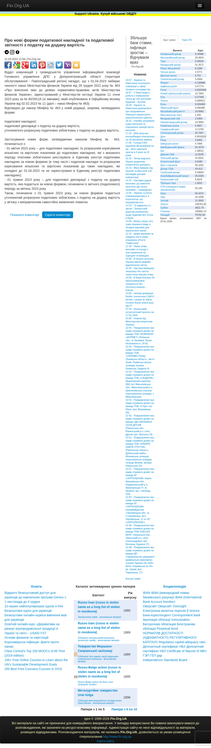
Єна (162, 97)
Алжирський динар (170, 54)
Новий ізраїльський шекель (175, 93)
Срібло (164, 207)
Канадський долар (170, 64)
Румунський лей (169, 179)
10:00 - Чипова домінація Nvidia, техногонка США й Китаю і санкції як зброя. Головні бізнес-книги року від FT (140, 299)
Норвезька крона (169, 125)
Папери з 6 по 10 (124, 709)
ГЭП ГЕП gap (152, 655)
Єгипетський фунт (170, 161)
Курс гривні (169, 40)
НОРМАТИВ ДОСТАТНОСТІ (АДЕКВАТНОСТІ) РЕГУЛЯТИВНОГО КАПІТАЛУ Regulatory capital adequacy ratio (174, 637)
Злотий (164, 200)
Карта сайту (105, 741)
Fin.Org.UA (18, 5)
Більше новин (133, 578)
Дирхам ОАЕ (167, 154)
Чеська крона (167, 72)
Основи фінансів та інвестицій (26, 637)
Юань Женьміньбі (170, 68)
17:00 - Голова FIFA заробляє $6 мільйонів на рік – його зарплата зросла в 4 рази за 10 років (140, 149)
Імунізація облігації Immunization (166, 619)
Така (162, 61)
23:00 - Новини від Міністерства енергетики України (139, 321)
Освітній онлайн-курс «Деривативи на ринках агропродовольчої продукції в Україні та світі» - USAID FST (31, 628)
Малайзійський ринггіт (172, 111)
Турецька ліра (168, 183)
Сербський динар (170, 172)
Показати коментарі (24, 215)
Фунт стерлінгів (168, 165)
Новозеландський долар (173, 122)
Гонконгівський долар (172, 79)
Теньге (164, 100)
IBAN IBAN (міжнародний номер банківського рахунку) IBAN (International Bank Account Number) (172, 597)
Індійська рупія (168, 86)
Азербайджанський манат (174, 176)
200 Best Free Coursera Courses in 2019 (33, 669)
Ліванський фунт (169, 107)
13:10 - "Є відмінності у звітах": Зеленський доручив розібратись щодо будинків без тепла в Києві (139, 211)
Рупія (163, 89)
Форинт (164, 82)
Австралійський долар (172, 57)
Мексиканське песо (171, 115)
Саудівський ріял (169, 129)
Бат (162, 150)
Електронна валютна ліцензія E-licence (171, 610)
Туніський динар (169, 158)
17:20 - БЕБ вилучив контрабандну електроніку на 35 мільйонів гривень (140, 136)
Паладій (164, 214)
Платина (165, 211)
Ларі (162, 197)
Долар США (167, 168)
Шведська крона (169, 143)
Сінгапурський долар (171, 132)
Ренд (163, 140)
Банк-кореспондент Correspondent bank (171, 615)
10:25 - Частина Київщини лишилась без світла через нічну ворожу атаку (140, 271)
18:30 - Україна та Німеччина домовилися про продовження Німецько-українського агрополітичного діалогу (139, 111)
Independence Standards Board (165, 660)
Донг (162, 136)
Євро (163, 193)
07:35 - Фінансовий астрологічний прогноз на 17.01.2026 (140, 312)
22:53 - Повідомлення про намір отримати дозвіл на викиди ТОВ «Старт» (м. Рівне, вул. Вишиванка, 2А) (140, 406)
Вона (163, 104)
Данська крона (168, 75)
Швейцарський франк (172, 147)
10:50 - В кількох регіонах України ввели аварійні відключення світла (140, 261)
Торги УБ (187, 40)
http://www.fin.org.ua (117, 736)
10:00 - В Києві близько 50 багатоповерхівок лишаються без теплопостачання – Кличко (140, 283)
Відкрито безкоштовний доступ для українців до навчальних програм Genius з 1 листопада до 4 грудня (35, 597)
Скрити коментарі (57, 215)
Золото (164, 204)
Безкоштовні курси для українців (28, 610)
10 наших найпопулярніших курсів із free (33, 606)
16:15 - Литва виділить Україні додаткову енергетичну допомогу (138, 161)
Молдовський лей (170, 118)
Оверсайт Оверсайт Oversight (164, 606)
